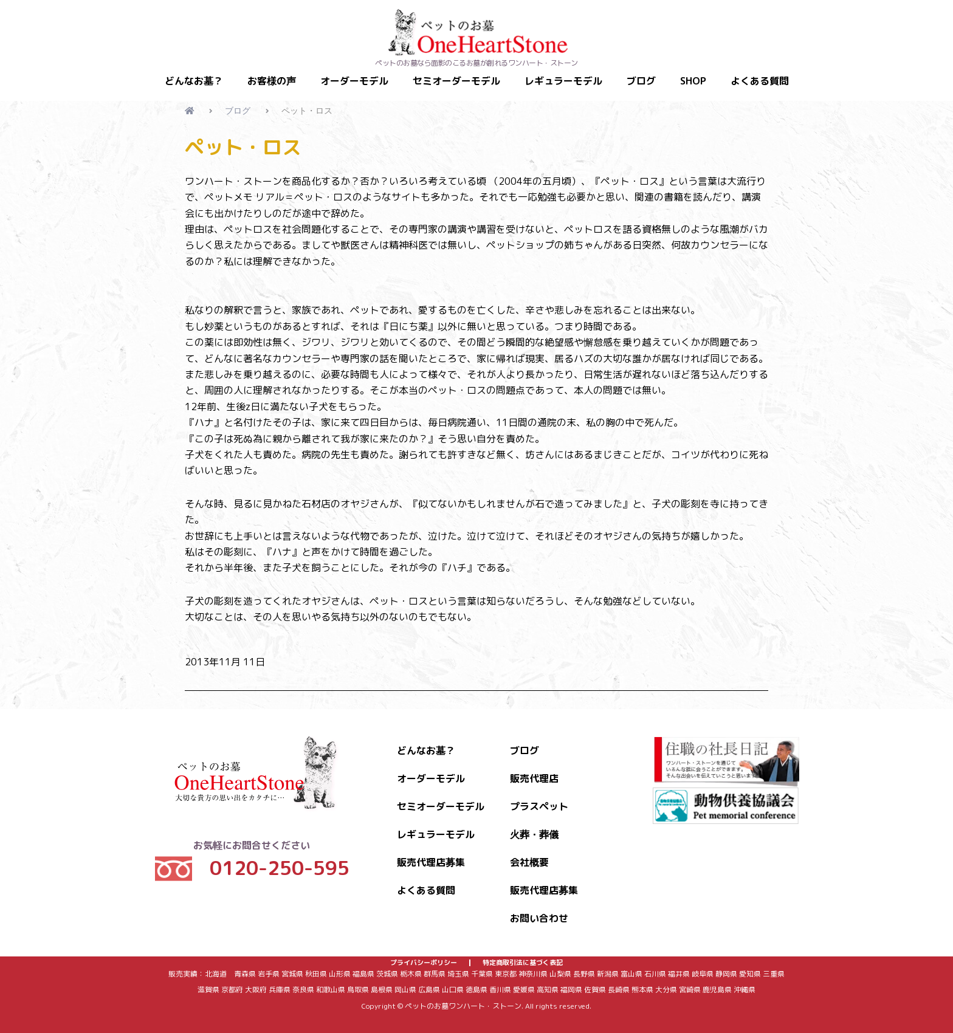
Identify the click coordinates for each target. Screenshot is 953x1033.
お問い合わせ (539, 909)
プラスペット (539, 797)
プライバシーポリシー (423, 958)
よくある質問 (760, 81)
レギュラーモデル (563, 81)
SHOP (693, 81)
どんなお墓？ (194, 81)
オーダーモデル (354, 81)
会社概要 (529, 853)
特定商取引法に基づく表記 (523, 958)
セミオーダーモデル (456, 81)
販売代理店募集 (431, 853)
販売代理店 (534, 769)
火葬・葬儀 (534, 825)
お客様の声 (271, 81)
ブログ (641, 81)
